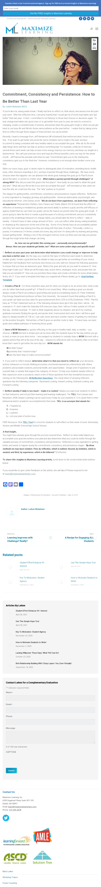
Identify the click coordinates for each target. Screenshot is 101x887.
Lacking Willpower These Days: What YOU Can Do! (37, 653)
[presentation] (26, 760)
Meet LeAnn (8, 871)
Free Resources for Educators (40, 495)
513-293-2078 (15, 810)
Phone (9, 716)
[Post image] (10, 567)
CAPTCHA (11, 752)
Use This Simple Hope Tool (83, 562)
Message (10, 728)
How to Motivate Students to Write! (84, 579)
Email (9, 704)
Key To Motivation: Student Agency (32, 579)
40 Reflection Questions (41, 378)
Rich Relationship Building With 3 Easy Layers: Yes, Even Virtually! (44, 663)
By (59, 495)
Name (9, 692)
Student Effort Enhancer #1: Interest (32, 564)
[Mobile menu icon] (96, 28)
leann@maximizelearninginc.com (22, 807)
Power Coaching (10, 883)
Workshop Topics (10, 877)
